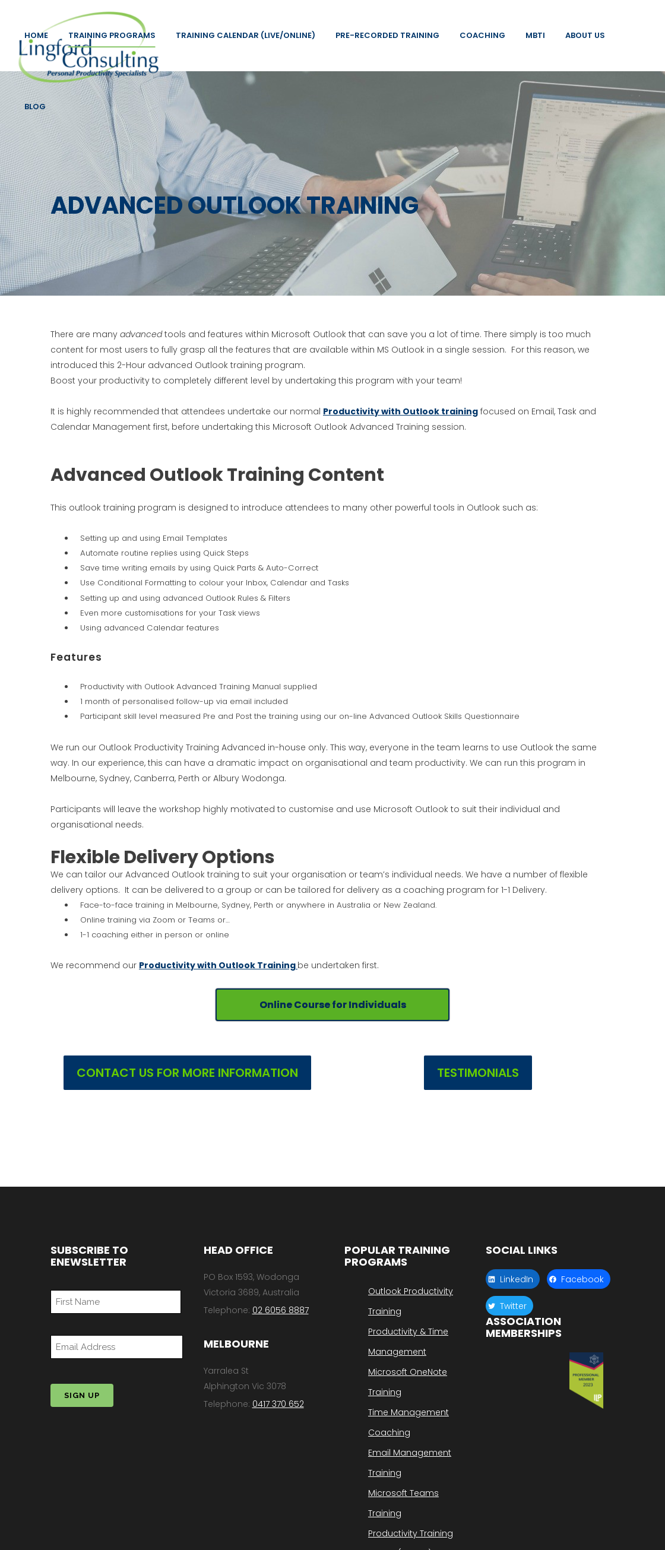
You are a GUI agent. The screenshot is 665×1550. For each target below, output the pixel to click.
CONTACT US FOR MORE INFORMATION (187, 1079)
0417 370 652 (278, 1404)
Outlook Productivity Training (410, 1301)
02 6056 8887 (280, 1310)
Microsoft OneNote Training (407, 1382)
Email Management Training (409, 1463)
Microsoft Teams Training (403, 1503)
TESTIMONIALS (478, 1079)
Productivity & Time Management (408, 1342)
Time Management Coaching (408, 1422)
